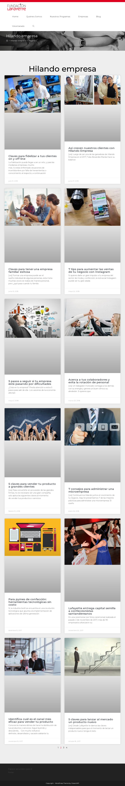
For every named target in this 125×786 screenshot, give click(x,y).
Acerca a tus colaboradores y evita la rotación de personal (89, 381)
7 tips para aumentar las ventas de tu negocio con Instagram (91, 270)
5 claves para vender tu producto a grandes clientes (32, 485)
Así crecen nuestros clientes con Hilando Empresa (91, 149)
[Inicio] (7, 41)
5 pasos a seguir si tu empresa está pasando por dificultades (29, 382)
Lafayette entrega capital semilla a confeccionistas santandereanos (92, 611)
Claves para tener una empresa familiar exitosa (30, 270)
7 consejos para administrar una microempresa (91, 490)
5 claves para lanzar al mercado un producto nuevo (90, 721)
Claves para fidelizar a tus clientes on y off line (32, 157)
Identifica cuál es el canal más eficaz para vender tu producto (31, 720)
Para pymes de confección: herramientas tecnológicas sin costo (29, 602)
